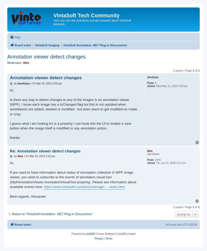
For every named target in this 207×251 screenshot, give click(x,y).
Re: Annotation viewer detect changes (45, 151)
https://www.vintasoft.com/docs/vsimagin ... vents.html (84, 187)
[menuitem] (15, 37)
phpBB (90, 233)
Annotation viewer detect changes (46, 57)
